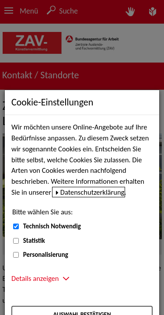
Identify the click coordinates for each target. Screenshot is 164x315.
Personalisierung (45, 255)
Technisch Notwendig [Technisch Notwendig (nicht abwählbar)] (52, 226)
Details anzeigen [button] (35, 278)
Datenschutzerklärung (92, 192)
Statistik (34, 241)
